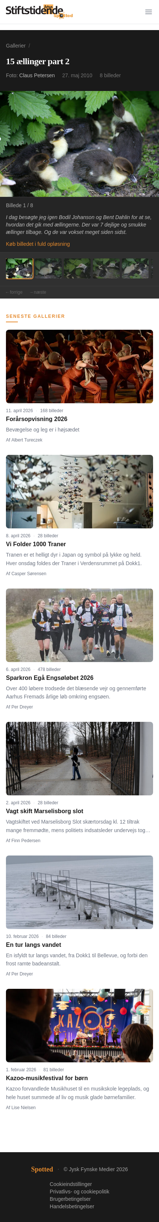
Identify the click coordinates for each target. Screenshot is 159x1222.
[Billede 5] (135, 268)
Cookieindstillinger (71, 1184)
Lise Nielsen (24, 1107)
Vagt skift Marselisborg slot (44, 811)
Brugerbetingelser (70, 1199)
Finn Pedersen (26, 840)
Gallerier (16, 46)
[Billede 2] (48, 268)
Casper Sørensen (29, 573)
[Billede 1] (19, 268)
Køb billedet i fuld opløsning (38, 244)
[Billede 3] (77, 268)
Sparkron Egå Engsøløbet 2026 (50, 678)
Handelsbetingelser (72, 1206)
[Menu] (148, 11)
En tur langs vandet (33, 945)
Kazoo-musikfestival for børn (47, 1078)
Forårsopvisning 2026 (36, 419)
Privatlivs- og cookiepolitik (79, 1192)
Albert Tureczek (27, 440)
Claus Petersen (37, 75)
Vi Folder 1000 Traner (36, 544)
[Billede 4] (106, 268)
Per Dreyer (22, 707)
